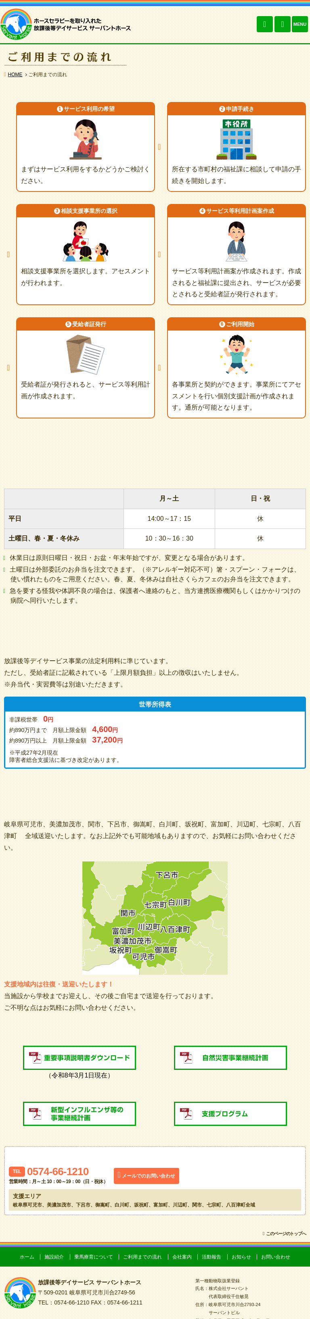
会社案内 (182, 1257)
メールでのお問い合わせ (148, 1176)
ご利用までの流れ (142, 1257)
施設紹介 (54, 1257)
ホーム (27, 1257)
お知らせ (241, 1257)
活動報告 (211, 1257)
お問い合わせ (282, 24)
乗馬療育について (93, 1257)
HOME (15, 74)
